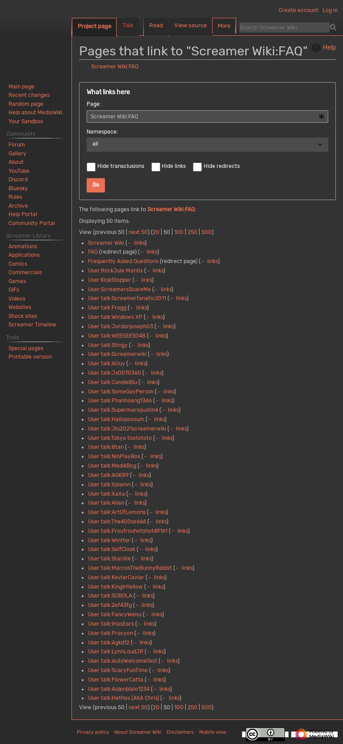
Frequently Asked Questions (123, 261)
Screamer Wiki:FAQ (114, 66)
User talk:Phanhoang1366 (120, 400)
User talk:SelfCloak (111, 549)
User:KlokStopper (109, 280)
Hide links (174, 166)
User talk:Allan (106, 503)
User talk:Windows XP (115, 317)
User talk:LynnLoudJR (115, 651)
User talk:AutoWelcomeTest (122, 661)
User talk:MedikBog (112, 466)
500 (206, 232)
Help (323, 47)
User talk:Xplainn (109, 484)
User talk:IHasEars (111, 624)
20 (156, 232)
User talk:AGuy (106, 363)
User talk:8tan (106, 447)
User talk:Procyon (110, 633)
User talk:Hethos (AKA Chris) (123, 698)
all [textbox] (95, 144)
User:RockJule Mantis (115, 271)
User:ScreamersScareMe (119, 289)
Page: (94, 104)
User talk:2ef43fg (110, 605)
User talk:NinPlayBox (114, 456)
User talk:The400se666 (117, 521)
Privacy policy (93, 732)
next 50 (138, 232)
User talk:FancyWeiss (115, 614)
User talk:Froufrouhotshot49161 (127, 531)
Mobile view (212, 732)
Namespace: (102, 132)
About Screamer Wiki (138, 732)
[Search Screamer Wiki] (284, 27)
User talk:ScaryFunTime (118, 670)
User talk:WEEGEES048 (117, 336)
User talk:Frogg (107, 308)
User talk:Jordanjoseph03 (120, 326)
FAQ (93, 252)
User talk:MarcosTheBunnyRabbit (130, 568)
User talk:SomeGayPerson (121, 392)
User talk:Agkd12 (109, 643)
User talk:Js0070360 (114, 373)
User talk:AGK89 (108, 475)
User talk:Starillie (109, 559)
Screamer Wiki (106, 243)
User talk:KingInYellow (115, 587)
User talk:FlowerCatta (115, 680)
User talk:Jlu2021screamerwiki (127, 429)
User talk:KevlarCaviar (116, 577)
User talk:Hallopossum (116, 419)
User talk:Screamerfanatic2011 (127, 298)
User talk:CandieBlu (112, 382)
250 (192, 232)
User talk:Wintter (109, 540)
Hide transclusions (120, 166)
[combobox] (207, 116)
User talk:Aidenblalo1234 (119, 689)
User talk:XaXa (106, 494)
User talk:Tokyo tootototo (120, 438)
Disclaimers (180, 732)
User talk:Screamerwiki (117, 354)
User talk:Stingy (108, 345)
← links (136, 243)
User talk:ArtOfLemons (117, 512)
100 (179, 232)
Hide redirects (222, 166)
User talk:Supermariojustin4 (123, 410)
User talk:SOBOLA (110, 596)
